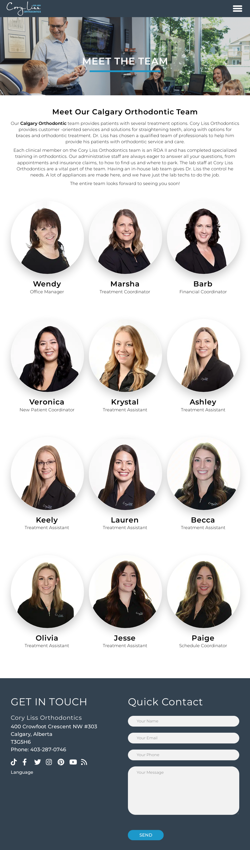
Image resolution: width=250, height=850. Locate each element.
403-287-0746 (48, 749)
